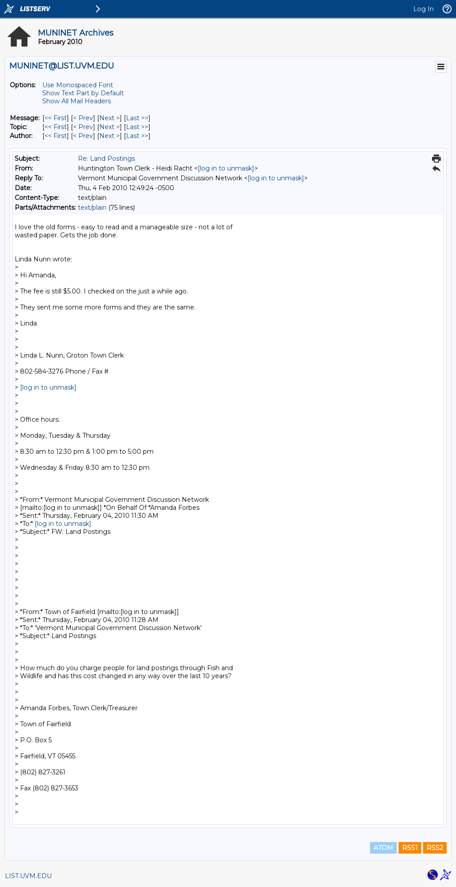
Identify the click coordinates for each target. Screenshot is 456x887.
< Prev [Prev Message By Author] (83, 136)
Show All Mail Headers (76, 101)
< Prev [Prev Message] (83, 118)
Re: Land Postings (106, 159)
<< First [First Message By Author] (56, 136)
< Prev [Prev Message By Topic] (83, 127)
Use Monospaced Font (77, 85)
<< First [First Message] (56, 118)
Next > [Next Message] (109, 118)
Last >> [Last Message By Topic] (137, 127)
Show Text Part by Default (83, 93)
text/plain (92, 207)
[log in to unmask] (226, 168)
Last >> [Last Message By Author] (137, 136)
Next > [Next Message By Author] (109, 136)
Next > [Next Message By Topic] (109, 127)
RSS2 (435, 848)
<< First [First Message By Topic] (56, 127)
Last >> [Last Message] (137, 118)
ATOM (383, 848)
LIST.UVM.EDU (28, 876)
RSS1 (410, 848)
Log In (423, 9)
